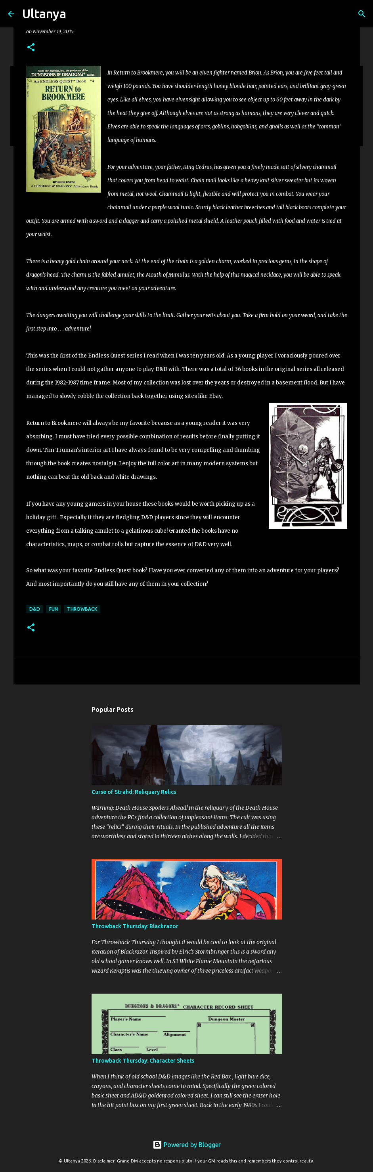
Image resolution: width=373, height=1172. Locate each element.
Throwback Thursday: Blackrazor (135, 926)
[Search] (77, 13)
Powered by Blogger (187, 1144)
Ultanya (44, 13)
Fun (53, 609)
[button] (31, 47)
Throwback (82, 609)
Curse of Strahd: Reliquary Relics (134, 792)
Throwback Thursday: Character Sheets (143, 1060)
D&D (34, 609)
